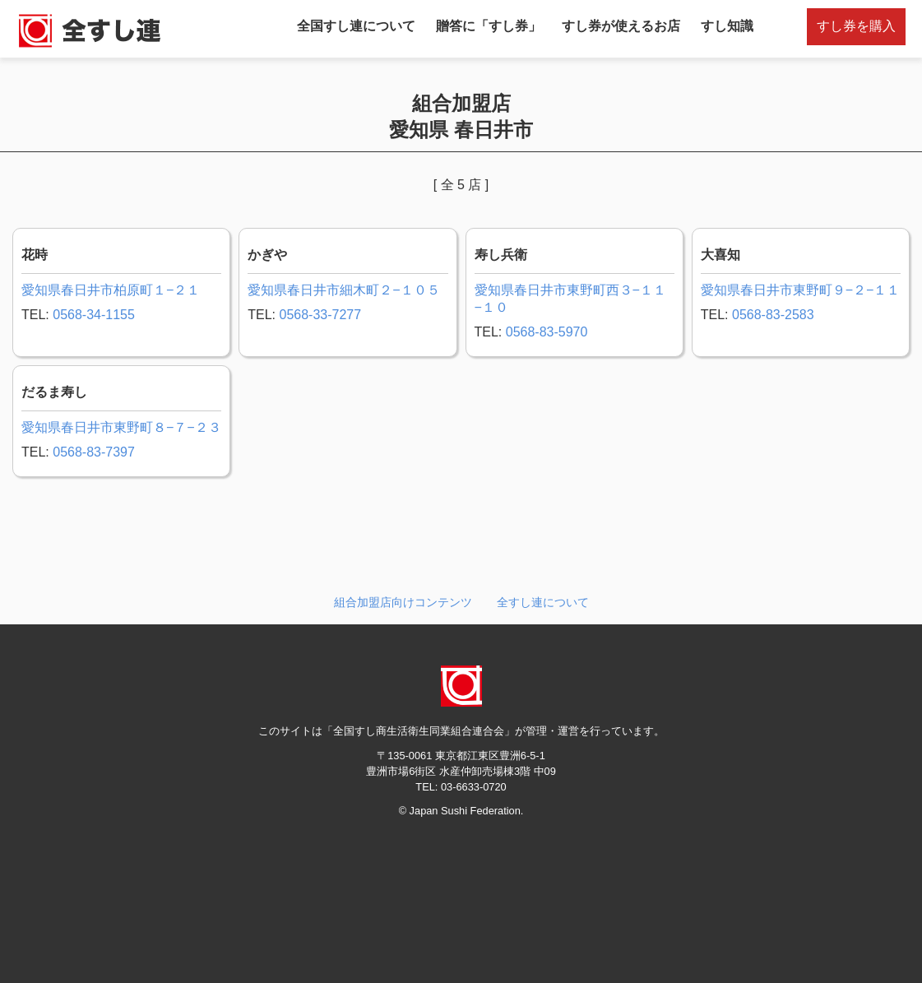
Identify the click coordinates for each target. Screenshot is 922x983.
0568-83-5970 (547, 332)
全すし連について (543, 602)
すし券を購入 (856, 26)
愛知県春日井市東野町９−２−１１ (801, 290)
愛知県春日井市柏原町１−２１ (110, 290)
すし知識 (727, 26)
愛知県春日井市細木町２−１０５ (343, 290)
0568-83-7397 (94, 452)
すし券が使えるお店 (621, 26)
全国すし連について (356, 26)
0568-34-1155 (94, 315)
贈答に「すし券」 (488, 26)
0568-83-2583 (773, 315)
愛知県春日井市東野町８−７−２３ (121, 427)
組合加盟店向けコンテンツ (403, 602)
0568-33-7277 (320, 315)
